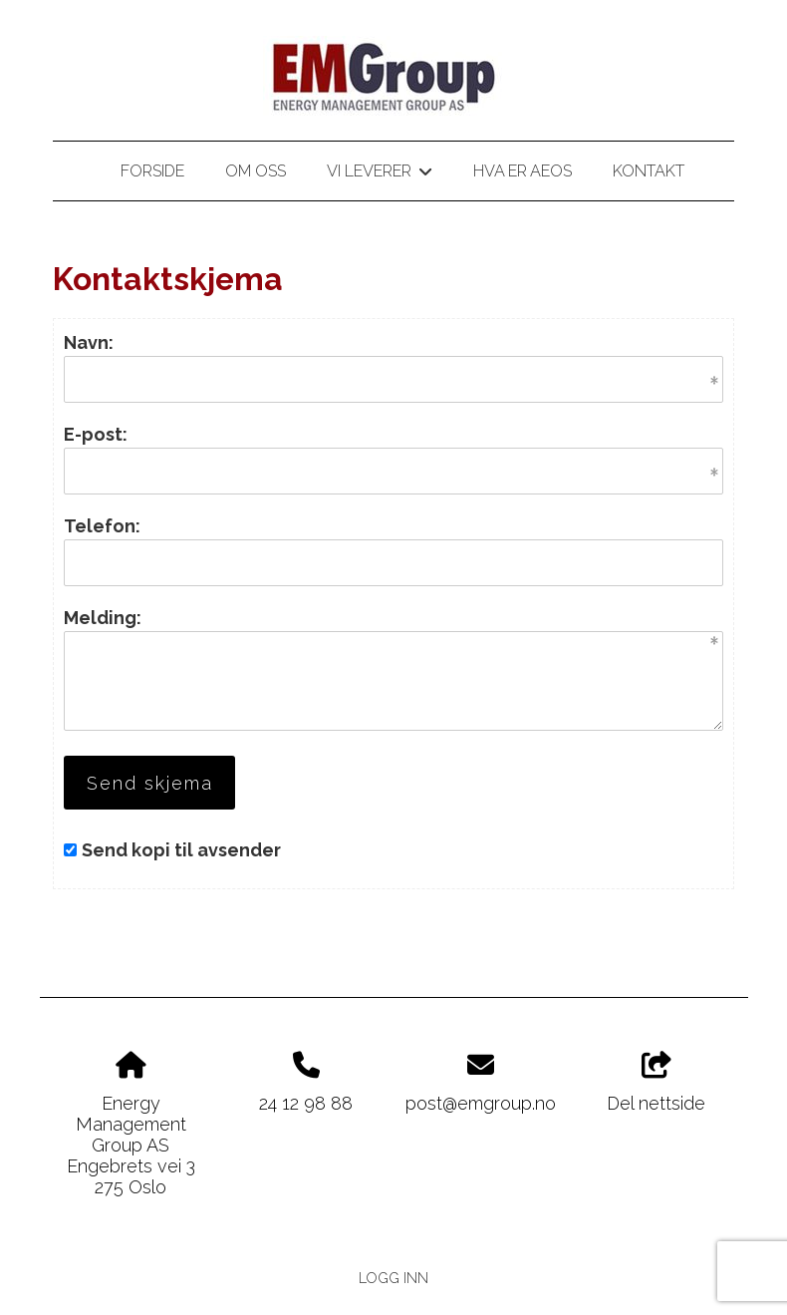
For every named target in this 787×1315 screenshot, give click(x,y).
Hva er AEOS (522, 171)
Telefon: (102, 525)
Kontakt (648, 171)
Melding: (102, 617)
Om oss (255, 171)
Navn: (89, 342)
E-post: (96, 434)
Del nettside (656, 1083)
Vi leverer (379, 174)
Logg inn (393, 1277)
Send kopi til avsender (181, 849)
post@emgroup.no (480, 1103)
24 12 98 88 (306, 1103)
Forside (152, 171)
